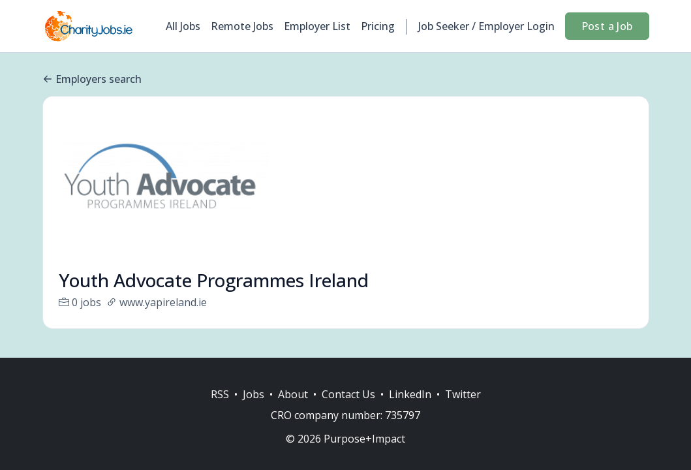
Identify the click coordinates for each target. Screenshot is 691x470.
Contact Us (348, 394)
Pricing (378, 26)
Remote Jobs (242, 26)
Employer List (317, 26)
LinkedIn (410, 394)
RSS (220, 394)
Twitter (463, 394)
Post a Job (607, 26)
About (293, 394)
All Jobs (183, 26)
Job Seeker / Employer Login (486, 26)
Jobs (253, 394)
